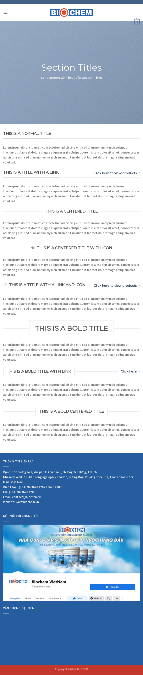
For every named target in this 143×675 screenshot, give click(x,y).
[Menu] (5, 12)
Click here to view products (117, 173)
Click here (130, 371)
